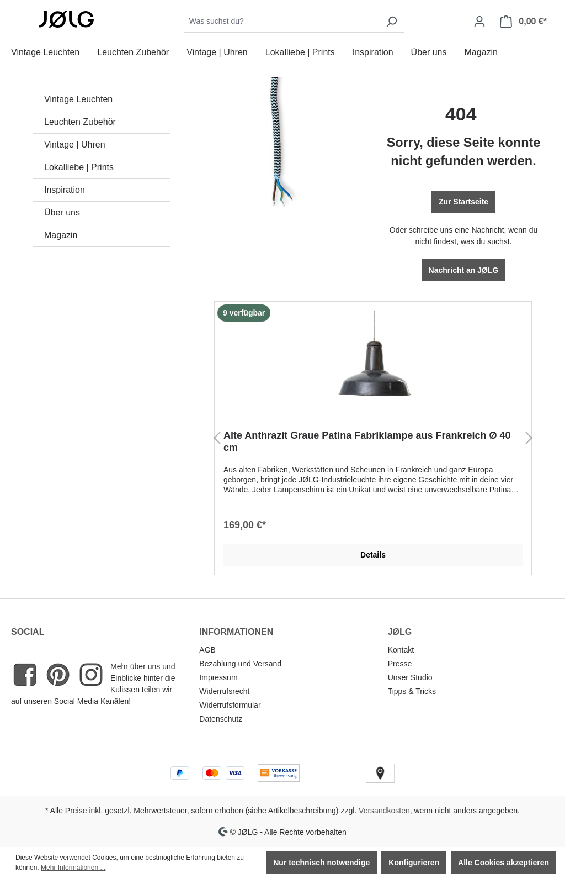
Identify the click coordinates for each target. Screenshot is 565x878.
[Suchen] (391, 21)
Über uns (62, 212)
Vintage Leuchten (78, 99)
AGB (207, 649)
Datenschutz (220, 718)
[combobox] (281, 21)
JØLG (400, 632)
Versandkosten (384, 810)
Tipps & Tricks (412, 691)
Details (373, 554)
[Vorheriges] (217, 438)
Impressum (218, 677)
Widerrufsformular (229, 705)
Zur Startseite (463, 201)
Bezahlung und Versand (240, 663)
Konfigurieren (413, 862)
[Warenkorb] (523, 21)
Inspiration (64, 189)
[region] (373, 438)
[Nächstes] (529, 438)
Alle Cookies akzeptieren (503, 862)
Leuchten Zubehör (80, 122)
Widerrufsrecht (224, 691)
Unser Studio (410, 677)
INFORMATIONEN (236, 632)
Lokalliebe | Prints (79, 167)
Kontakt (401, 649)
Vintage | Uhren (74, 144)
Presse (400, 663)
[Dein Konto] (479, 21)
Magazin (60, 235)
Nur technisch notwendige (321, 862)
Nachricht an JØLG (464, 270)
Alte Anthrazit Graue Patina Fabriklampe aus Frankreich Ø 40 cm (367, 441)
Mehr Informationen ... (73, 867)
